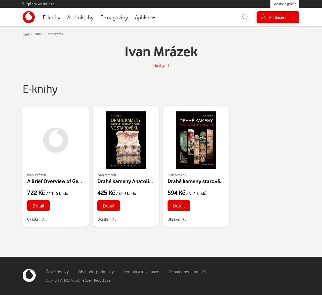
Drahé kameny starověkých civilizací (210, 181)
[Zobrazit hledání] (246, 17)
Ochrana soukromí (187, 271)
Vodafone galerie (284, 4)
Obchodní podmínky (96, 271)
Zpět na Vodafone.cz (40, 4)
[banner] (29, 17)
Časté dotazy (57, 271)
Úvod (26, 34)
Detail (38, 205)
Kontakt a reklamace (141, 271)
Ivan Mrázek (36, 175)
